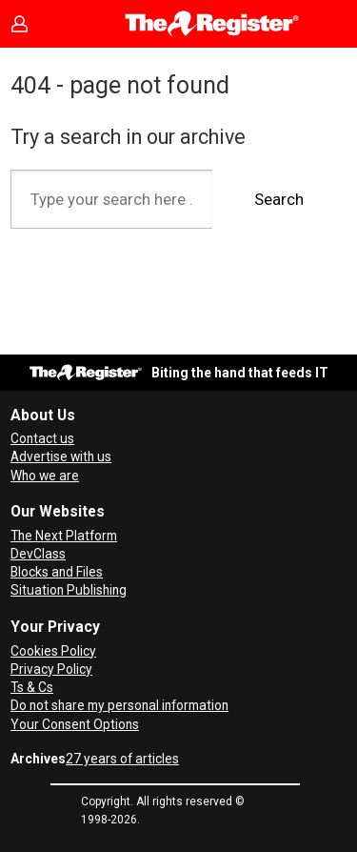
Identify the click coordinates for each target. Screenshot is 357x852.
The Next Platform (63, 535)
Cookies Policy (53, 651)
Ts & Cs (31, 687)
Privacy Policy (51, 669)
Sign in (33, 23)
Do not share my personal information (119, 705)
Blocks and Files (56, 571)
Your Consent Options (74, 724)
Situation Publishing (68, 590)
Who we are (44, 475)
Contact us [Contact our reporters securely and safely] (42, 438)
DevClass (38, 553)
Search (279, 200)
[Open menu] (34, 71)
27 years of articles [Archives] (122, 758)
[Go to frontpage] (212, 24)
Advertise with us (60, 456)
